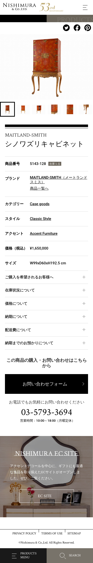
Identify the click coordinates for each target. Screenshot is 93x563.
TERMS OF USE (51, 533)
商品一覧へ (39, 188)
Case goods (40, 204)
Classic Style (40, 219)
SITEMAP (74, 533)
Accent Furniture (44, 233)
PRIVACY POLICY (24, 533)
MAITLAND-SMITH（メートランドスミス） (58, 179)
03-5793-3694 (46, 412)
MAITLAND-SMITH (26, 135)
